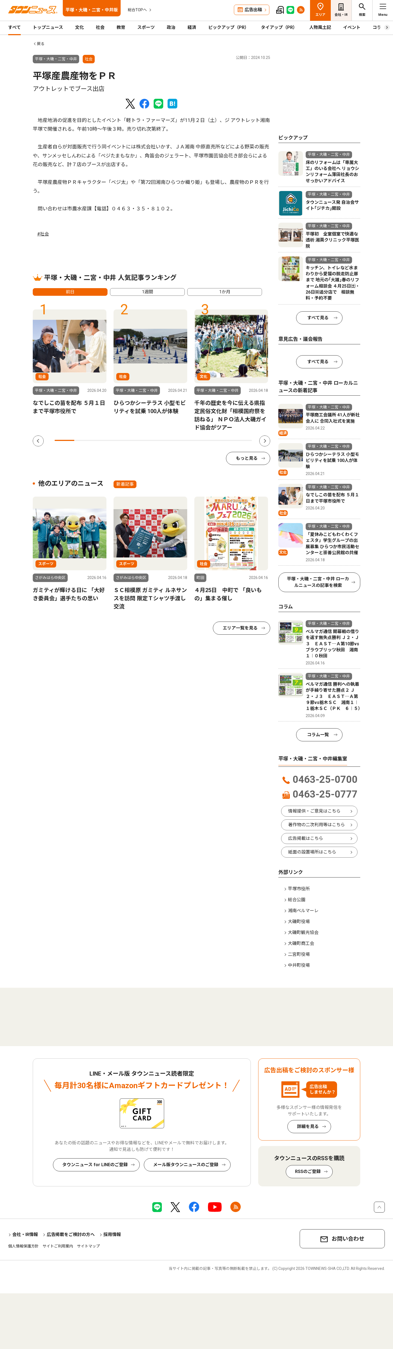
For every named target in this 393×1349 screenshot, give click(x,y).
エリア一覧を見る (240, 628)
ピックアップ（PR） (228, 27)
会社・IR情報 (25, 1234)
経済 (191, 27)
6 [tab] (163, 440)
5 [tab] (143, 440)
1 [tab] (64, 440)
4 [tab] (123, 440)
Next (264, 440)
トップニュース (48, 27)
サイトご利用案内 (58, 1246)
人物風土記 (320, 27)
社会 (100, 27)
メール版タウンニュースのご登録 (185, 1164)
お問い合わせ (348, 1238)
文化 (79, 27)
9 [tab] (222, 440)
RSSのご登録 (308, 1171)
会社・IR (341, 15)
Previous (38, 440)
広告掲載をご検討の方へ (71, 1234)
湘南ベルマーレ (303, 910)
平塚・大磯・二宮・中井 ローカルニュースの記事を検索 (318, 582)
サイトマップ (88, 1246)
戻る (40, 43)
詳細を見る (308, 1126)
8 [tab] (202, 440)
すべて (14, 27)
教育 (121, 27)
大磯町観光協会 (303, 932)
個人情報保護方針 (23, 1246)
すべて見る (318, 317)
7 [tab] (183, 440)
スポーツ (146, 27)
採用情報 (112, 1234)
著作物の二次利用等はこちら (316, 824)
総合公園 (296, 899)
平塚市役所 (299, 888)
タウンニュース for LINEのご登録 (95, 1164)
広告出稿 (253, 9)
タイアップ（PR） (279, 27)
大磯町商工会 (301, 943)
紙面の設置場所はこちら (312, 852)
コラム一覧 (318, 734)
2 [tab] (84, 440)
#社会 (43, 234)
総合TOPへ (137, 10)
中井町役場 (299, 965)
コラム (379, 27)
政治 (171, 27)
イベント (352, 27)
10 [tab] (242, 440)
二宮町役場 (299, 954)
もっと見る (247, 458)
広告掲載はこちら (305, 838)
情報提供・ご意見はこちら (314, 811)
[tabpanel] (69, 362)
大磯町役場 (299, 921)
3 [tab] (104, 440)
